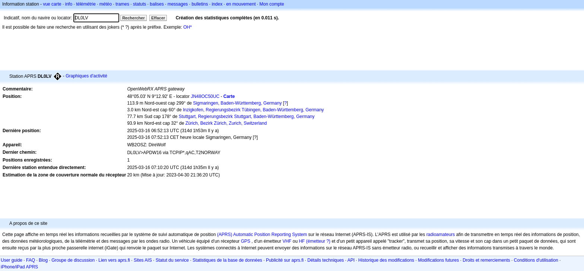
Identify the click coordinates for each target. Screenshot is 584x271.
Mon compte (272, 4)
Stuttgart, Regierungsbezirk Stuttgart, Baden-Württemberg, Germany (247, 116)
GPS (245, 241)
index (217, 4)
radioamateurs (440, 234)
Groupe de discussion (73, 260)
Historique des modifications (386, 260)
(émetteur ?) (318, 241)
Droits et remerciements (486, 260)
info (68, 4)
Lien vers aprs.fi (114, 260)
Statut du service (172, 260)
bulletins (199, 4)
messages (178, 4)
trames (122, 4)
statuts (139, 4)
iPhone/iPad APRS (19, 267)
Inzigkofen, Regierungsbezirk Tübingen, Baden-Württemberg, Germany (253, 109)
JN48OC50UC (205, 96)
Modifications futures (438, 260)
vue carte (52, 4)
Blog (43, 260)
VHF (286, 241)
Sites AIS (143, 260)
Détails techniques (325, 260)
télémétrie (86, 4)
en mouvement (241, 4)
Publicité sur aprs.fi (285, 260)
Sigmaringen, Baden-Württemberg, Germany (237, 103)
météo (105, 4)
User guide (11, 260)
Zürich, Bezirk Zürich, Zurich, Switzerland (226, 123)
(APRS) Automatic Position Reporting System (262, 234)
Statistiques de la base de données (227, 260)
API (351, 260)
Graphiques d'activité (86, 76)
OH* (187, 27)
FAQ (30, 260)
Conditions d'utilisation (536, 260)
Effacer (158, 18)
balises (157, 4)
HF (302, 241)
